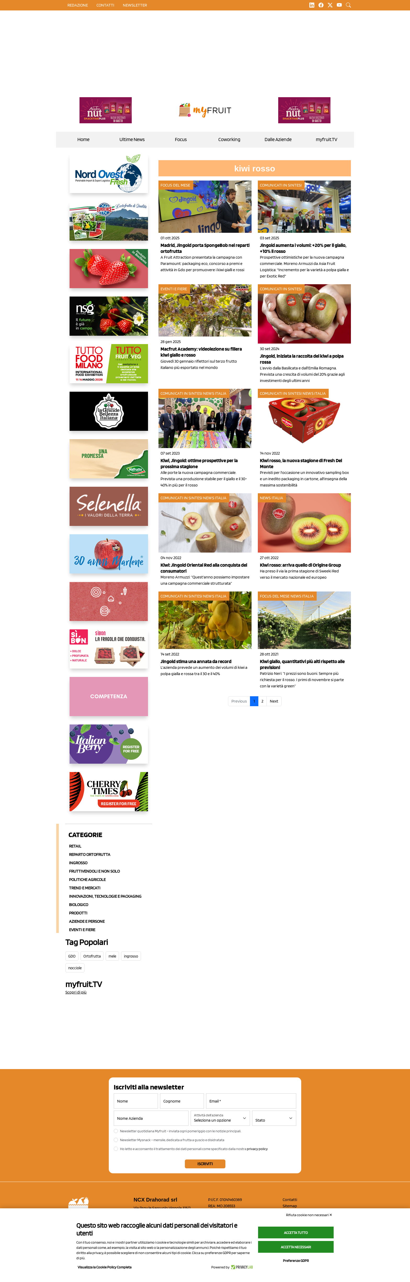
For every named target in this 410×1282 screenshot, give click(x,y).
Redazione (77, 5)
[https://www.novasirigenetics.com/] (108, 320)
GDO (72, 956)
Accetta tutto (296, 1233)
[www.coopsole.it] (108, 653)
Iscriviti (205, 1163)
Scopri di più (76, 992)
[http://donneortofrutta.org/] (108, 700)
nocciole (75, 968)
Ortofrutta (92, 956)
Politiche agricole (87, 879)
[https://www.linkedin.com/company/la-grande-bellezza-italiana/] (108, 415)
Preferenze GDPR (296, 1260)
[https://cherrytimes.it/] (108, 796)
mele (112, 956)
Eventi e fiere (174, 288)
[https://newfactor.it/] (105, 110)
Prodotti (78, 912)
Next (274, 701)
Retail (75, 846)
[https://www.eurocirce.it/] (108, 225)
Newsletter (135, 5)
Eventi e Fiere (82, 929)
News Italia (214, 393)
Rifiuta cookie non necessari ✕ (309, 1215)
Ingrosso (78, 862)
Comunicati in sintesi (281, 185)
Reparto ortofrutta (89, 854)
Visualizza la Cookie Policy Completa (105, 1267)
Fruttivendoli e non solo (94, 871)
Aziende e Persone (87, 921)
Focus (181, 139)
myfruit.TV (326, 139)
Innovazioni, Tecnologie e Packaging (105, 896)
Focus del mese (175, 185)
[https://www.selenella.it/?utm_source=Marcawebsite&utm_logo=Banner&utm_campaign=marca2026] (108, 510)
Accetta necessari (296, 1247)
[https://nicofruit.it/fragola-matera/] (108, 273)
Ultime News (132, 139)
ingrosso (131, 956)
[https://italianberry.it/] (108, 748)
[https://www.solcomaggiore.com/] (108, 605)
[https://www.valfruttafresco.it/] (108, 463)
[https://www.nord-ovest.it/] (108, 177)
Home (83, 139)
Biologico (78, 904)
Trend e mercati (84, 887)
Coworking (229, 139)
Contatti (290, 1199)
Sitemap (290, 1205)
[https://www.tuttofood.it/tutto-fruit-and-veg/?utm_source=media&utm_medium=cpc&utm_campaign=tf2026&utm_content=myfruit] (108, 368)
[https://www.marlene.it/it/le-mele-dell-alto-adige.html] (108, 558)
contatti (105, 5)
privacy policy (257, 1149)
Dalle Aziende (278, 139)
